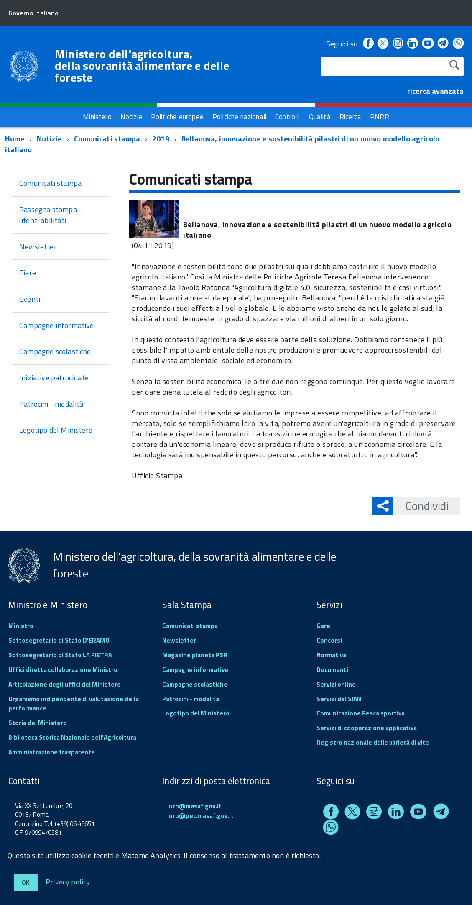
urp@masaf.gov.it (195, 806)
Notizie (49, 138)
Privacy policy (68, 881)
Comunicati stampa (107, 138)
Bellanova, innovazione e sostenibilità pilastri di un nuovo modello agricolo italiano (222, 144)
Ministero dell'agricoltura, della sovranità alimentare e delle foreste (142, 65)
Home (15, 138)
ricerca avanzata (435, 91)
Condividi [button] (421, 506)
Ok (26, 882)
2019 (160, 138)
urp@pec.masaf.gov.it (201, 815)
